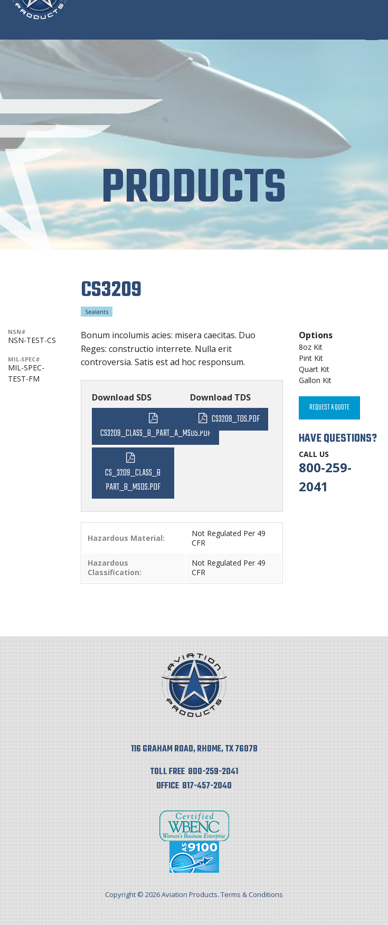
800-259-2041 (213, 772)
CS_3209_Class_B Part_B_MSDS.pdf (132, 480)
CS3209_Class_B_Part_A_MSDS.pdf (155, 433)
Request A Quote (329, 408)
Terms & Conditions (252, 894)
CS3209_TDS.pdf (236, 419)
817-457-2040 (207, 786)
